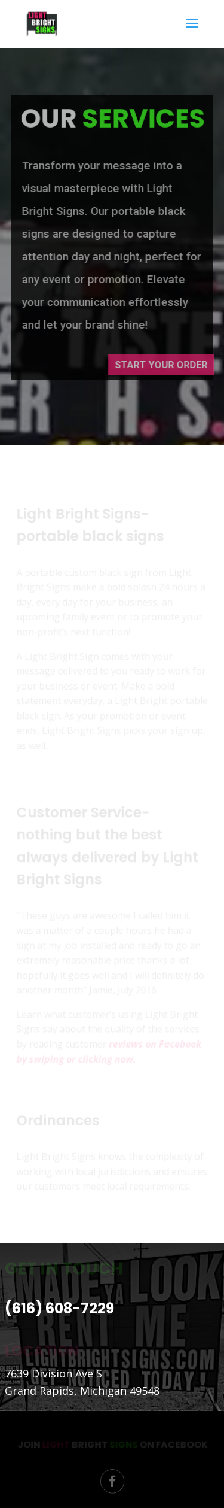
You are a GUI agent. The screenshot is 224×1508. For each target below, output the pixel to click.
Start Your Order (165, 365)
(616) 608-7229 (59, 1308)
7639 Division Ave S (53, 1373)
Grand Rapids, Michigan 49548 (82, 1390)
